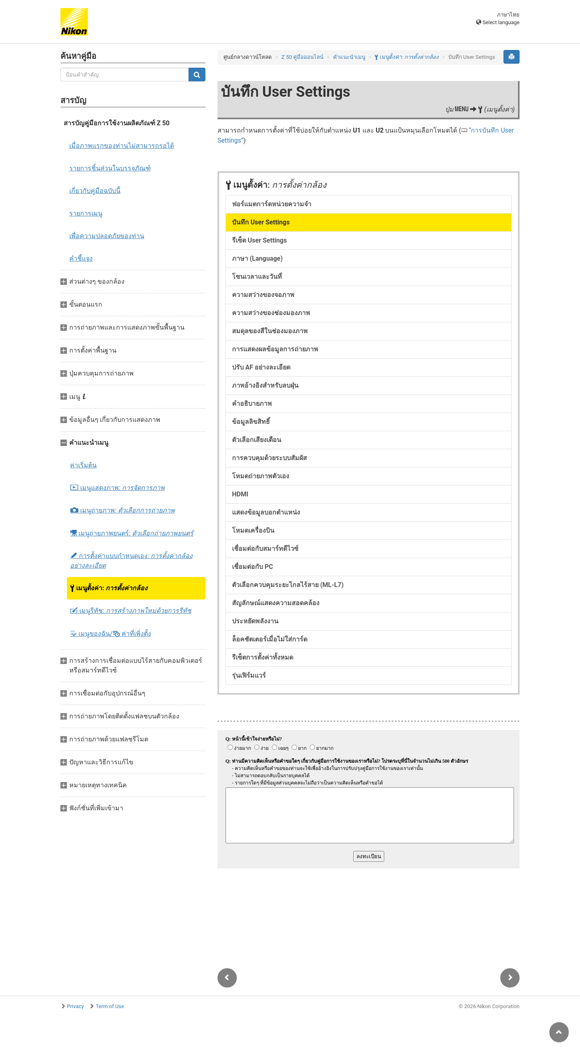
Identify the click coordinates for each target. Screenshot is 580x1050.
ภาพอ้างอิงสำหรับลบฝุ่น (265, 385)
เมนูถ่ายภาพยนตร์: (131, 533)
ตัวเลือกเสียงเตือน (256, 440)
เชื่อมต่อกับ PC (252, 567)
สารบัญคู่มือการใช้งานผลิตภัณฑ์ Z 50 (117, 123)
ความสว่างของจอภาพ (263, 295)
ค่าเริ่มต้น (83, 465)
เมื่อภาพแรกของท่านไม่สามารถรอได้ (121, 145)
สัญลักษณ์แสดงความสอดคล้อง (275, 603)
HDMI (240, 494)
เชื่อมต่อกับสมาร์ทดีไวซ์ (265, 548)
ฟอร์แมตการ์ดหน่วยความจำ (271, 204)
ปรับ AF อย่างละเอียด (261, 367)
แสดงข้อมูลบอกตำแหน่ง (266, 512)
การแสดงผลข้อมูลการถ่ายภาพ (275, 349)
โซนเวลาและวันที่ (257, 276)
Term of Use (110, 1006)
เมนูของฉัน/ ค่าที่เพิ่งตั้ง (110, 633)
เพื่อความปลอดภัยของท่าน (106, 236)
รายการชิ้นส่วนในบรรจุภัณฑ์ (110, 168)
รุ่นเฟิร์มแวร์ (249, 675)
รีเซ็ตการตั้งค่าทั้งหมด (262, 657)
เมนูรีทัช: (130, 611)
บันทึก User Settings (261, 222)
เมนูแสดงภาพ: (117, 488)
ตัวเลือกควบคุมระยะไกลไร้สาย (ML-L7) (288, 585)
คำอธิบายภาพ (252, 403)
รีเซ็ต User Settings (259, 240)
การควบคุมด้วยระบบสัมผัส (269, 458)
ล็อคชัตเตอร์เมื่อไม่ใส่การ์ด (269, 639)
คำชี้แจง (81, 258)
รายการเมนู (85, 213)
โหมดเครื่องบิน (253, 530)
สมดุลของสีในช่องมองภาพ (270, 331)
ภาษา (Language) (257, 258)
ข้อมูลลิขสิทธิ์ (251, 421)
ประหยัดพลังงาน (255, 621)
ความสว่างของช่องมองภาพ (271, 313)
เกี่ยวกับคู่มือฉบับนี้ (94, 191)
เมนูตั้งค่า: (108, 588)
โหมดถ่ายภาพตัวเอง (260, 476)
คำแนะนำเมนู (349, 57)
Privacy (75, 1006)
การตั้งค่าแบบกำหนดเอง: (131, 560)
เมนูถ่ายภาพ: (122, 510)
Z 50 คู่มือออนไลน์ (303, 57)
